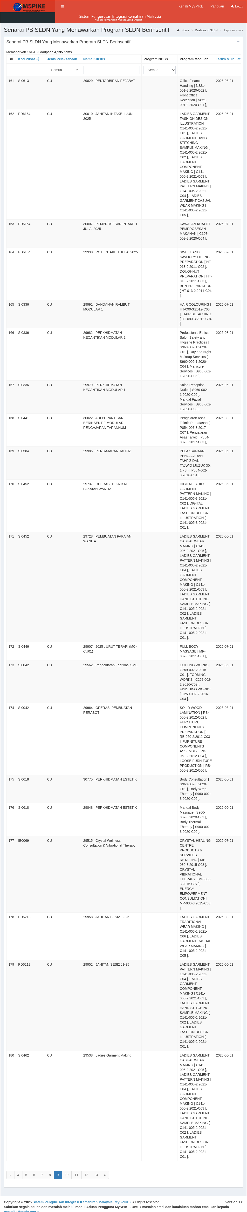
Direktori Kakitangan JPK (94, 1206)
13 (96, 1164)
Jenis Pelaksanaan (62, 48)
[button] (61, 6)
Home (183, 19)
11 (76, 1164)
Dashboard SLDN (206, 19)
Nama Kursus (94, 48)
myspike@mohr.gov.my (22, 1201)
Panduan (217, 6)
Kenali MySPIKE (190, 6)
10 (67, 1164)
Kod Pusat (26, 48)
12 (86, 1164)
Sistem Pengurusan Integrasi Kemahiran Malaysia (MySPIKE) (81, 1192)
